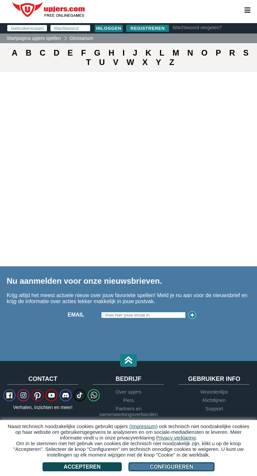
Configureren (171, 467)
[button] (128, 361)
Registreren (148, 28)
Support (214, 408)
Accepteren (82, 467)
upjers (49, 9)
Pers (128, 400)
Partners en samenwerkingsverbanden (128, 411)
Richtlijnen (214, 400)
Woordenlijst (214, 392)
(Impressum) (144, 426)
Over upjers (128, 392)
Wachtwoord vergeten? (197, 27)
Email (76, 315)
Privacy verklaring (176, 437)
